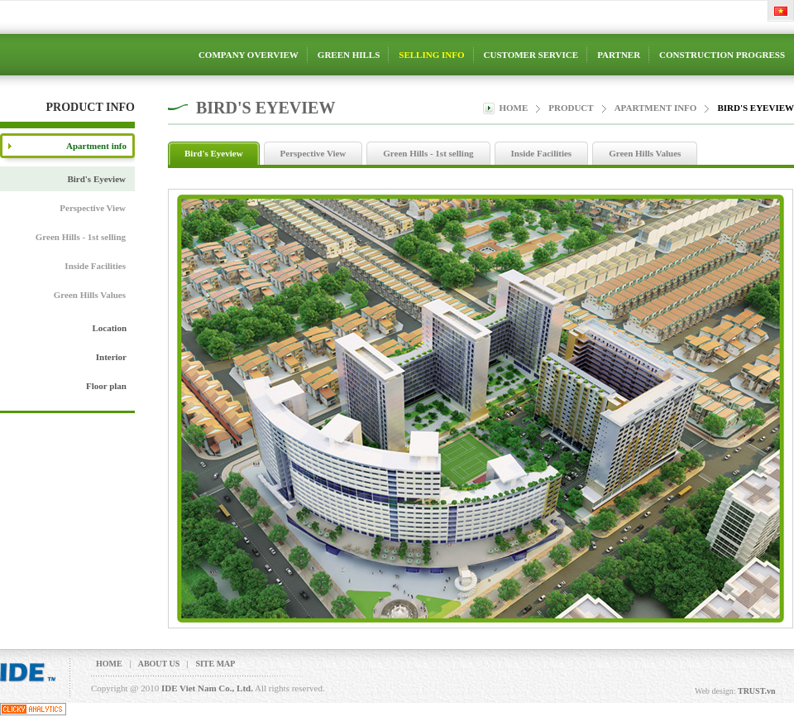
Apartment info (656, 108)
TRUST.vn (757, 690)
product (570, 108)
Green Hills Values (90, 295)
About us (159, 663)
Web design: (715, 690)
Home (513, 108)
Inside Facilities (95, 266)
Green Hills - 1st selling (81, 237)
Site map (215, 663)
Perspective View (93, 208)
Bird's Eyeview (96, 179)
